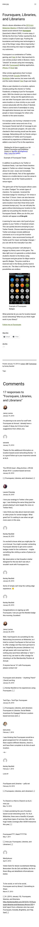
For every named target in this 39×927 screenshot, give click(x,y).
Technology (32, 364)
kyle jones (6, 730)
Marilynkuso (7, 858)
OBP (27, 364)
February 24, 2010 (9, 786)
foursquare (27, 31)
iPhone (5, 68)
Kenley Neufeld (8, 534)
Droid (12, 68)
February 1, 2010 (8, 732)
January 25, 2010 (8, 683)
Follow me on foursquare (11, 325)
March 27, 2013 (8, 891)
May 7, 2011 (7, 837)
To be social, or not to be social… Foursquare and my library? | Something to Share (18, 886)
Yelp (13, 57)
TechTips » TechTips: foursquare (15, 700)
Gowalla (17, 76)
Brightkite (6, 78)
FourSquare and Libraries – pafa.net (16, 784)
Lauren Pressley (9, 492)
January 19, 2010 (8, 416)
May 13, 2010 (7, 806)
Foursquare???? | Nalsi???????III (15, 834)
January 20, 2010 (8, 473)
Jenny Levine (8, 413)
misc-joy (5, 4)
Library (23, 364)
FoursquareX (14, 65)
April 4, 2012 (7, 861)
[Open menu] (35, 4)
